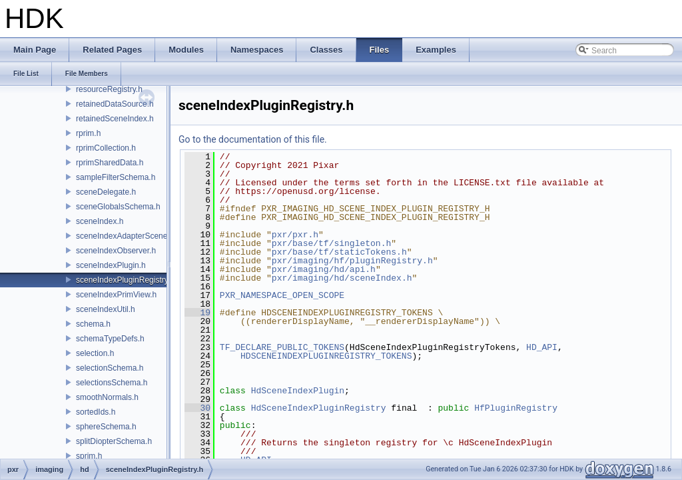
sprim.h (89, 456)
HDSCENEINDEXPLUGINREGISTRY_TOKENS (326, 356)
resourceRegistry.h (109, 89)
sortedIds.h (95, 412)
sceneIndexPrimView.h (116, 294)
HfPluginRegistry (515, 408)
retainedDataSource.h (115, 104)
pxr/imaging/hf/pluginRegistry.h (352, 261)
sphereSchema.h (106, 426)
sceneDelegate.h (106, 192)
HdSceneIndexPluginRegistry (318, 408)
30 (197, 408)
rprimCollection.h (106, 148)
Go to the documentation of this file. (252, 139)
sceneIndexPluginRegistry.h (125, 280)
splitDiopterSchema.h (114, 441)
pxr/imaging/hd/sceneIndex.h (342, 278)
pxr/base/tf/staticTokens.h (339, 252)
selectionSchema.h (109, 368)
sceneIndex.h (99, 221)
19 (197, 313)
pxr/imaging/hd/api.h (324, 269)
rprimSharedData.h (109, 162)
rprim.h (88, 133)
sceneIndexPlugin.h (111, 265)
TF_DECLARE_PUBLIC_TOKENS (282, 347)
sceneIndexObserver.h (116, 250)
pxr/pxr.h (295, 235)
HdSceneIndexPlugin (297, 391)
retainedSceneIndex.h (115, 118)
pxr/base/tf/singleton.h (331, 243)
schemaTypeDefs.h (110, 338)
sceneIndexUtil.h (105, 309)
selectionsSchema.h (111, 382)
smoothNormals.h (107, 397)
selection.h (95, 353)
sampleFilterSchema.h (115, 177)
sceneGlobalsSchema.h (118, 206)
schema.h (93, 324)
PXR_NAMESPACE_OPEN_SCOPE (282, 295)
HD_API (541, 347)
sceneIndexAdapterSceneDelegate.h (141, 236)
